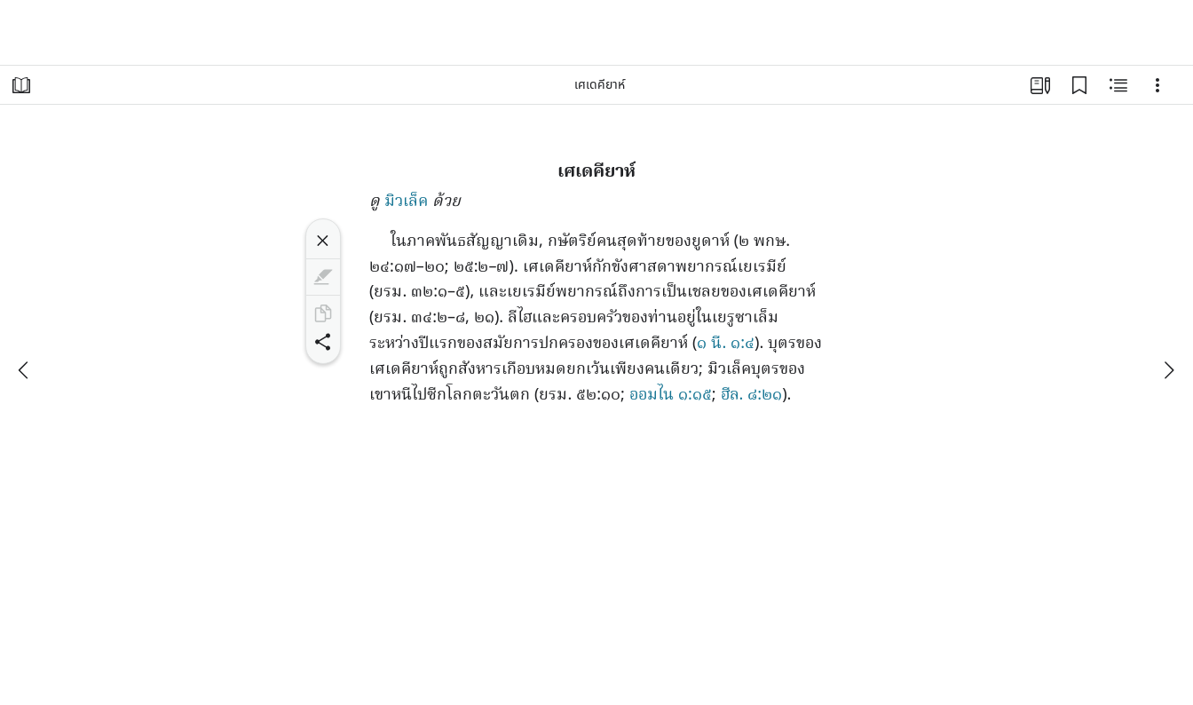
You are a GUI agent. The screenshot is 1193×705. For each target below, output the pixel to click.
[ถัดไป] (1168, 370)
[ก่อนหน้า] (25, 370)
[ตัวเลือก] (1157, 85)
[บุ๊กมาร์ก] (1079, 85)
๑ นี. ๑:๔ (726, 344)
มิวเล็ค (406, 202)
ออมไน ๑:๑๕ (670, 395)
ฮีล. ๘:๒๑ (752, 395)
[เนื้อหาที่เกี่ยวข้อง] (1118, 85)
